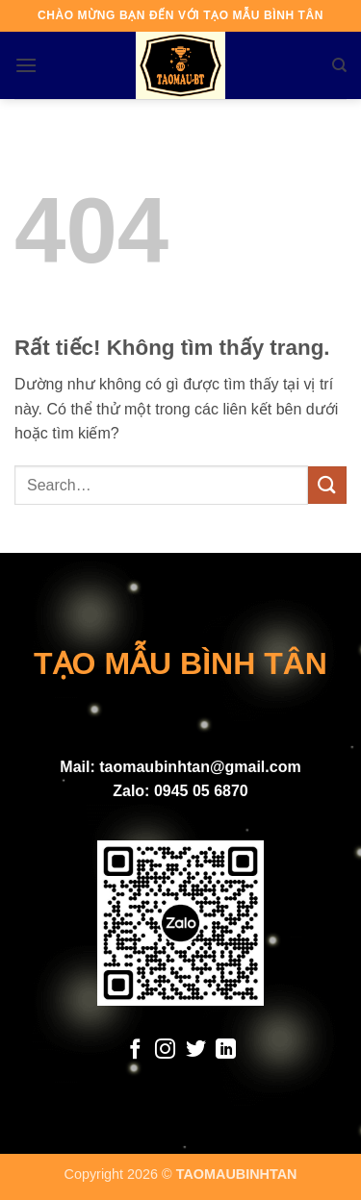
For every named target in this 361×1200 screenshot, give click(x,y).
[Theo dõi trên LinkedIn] (226, 1050)
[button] (26, 64)
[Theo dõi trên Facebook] (134, 1050)
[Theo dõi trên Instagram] (165, 1050)
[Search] (339, 65)
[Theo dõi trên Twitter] (196, 1050)
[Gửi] (327, 485)
